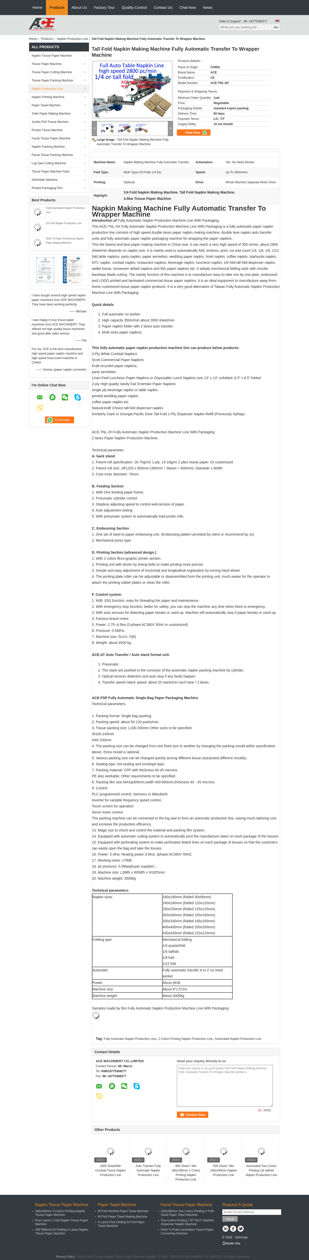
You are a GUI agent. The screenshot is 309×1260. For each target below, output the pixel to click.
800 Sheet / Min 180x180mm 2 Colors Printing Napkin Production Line (186, 1172)
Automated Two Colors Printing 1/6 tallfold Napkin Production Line (261, 1170)
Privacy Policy (65, 1256)
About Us (79, 7)
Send (230, 1219)
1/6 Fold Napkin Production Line (63, 223)
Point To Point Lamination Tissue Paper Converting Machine (187, 1231)
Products (56, 7)
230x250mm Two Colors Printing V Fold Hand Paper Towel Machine (187, 1213)
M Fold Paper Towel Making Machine (122, 1216)
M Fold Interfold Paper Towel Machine (123, 1211)
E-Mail (227, 1237)
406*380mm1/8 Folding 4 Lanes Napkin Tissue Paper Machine (61, 1231)
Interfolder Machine (45, 180)
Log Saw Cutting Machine (49, 163)
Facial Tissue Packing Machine (52, 155)
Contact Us (163, 7)
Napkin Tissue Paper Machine (52, 55)
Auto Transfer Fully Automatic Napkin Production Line (148, 1170)
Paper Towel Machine (46, 105)
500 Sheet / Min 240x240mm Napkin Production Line (223, 1170)
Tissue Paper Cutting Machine (52, 72)
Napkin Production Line (72, 39)
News (208, 7)
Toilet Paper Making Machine (51, 113)
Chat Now (187, 7)
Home (37, 7)
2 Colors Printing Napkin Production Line (185, 1039)
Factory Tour (104, 7)
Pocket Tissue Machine (47, 130)
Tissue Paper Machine (47, 64)
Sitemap (241, 1237)
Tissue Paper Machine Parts (50, 171)
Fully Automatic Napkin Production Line (130, 1039)
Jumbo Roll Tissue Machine (50, 122)
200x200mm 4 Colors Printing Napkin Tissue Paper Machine (60, 1213)
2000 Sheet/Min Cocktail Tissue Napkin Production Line (110, 1170)
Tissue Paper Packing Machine (52, 80)
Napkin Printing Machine (48, 97)
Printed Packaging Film (47, 188)
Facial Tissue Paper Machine (51, 138)
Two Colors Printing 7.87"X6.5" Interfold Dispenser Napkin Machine (187, 1222)
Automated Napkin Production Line (238, 1039)
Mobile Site (231, 1243)
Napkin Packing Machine (48, 146)
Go (276, 27)
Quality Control (134, 7)
